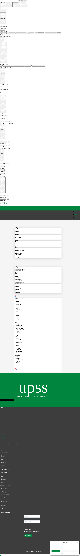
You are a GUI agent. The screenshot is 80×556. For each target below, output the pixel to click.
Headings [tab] (3, 121)
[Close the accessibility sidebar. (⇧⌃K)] (1, 11)
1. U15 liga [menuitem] (17, 257)
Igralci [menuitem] (16, 235)
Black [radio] (2, 115)
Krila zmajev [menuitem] (17, 293)
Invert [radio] (2, 198)
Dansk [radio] (11, 33)
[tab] (0, 121)
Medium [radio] (4, 89)
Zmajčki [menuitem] (16, 230)
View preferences (74, 551)
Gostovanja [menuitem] (17, 289)
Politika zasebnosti (66, 553)
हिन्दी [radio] (27, 33)
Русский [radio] (55, 33)
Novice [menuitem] (16, 227)
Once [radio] (1, 36)
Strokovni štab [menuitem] (18, 237)
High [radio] (7, 195)
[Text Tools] (2, 155)
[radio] (0, 86)
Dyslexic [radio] (7, 163)
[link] (3, 4)
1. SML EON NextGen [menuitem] (19, 254)
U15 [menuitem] (15, 244)
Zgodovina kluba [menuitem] (18, 272)
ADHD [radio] (43, 65)
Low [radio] (5, 195)
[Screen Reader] (2, 76)
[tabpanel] (40, 123)
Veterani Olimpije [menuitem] (18, 280)
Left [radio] (1, 29)
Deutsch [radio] (14, 33)
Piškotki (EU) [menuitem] (3, 462)
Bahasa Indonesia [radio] (31, 33)
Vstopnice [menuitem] (17, 286)
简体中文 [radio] (58, 33)
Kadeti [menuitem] (16, 243)
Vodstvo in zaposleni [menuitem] (19, 270)
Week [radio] (9, 36)
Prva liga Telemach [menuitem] (18, 248)
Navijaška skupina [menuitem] (18, 279)
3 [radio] (3, 26)
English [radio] (1, 33)
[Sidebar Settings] (3, 18)
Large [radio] (9, 145)
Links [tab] (11, 121)
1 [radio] (0, 26)
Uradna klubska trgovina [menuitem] (20, 269)
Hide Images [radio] (3, 202)
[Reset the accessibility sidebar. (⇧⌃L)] (4, 11)
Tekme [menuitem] (16, 238)
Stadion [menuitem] (16, 276)
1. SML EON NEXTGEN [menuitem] (5, 494)
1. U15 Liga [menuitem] (3, 497)
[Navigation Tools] (3, 104)
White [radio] (5, 115)
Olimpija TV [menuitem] (17, 233)
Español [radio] (17, 33)
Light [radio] (8, 198)
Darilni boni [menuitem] (17, 292)
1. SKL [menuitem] (16, 256)
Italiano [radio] (36, 33)
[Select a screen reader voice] (5, 92)
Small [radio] (2, 145)
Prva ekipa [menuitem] (17, 228)
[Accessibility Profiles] (3, 52)
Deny (65, 551)
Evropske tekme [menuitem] (18, 251)
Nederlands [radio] (46, 33)
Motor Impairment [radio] (21, 65)
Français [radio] (21, 33)
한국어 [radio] (43, 33)
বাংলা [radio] (8, 33)
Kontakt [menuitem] (16, 267)
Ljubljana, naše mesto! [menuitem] (19, 282)
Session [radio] (4, 36)
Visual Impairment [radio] (15, 65)
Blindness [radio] (4, 65)
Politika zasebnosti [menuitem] (4, 463)
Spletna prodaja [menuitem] (18, 283)
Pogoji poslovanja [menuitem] (4, 465)
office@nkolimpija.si (61, 215)
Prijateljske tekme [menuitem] (18, 253)
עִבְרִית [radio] (24, 33)
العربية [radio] (5, 33)
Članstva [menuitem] (16, 290)
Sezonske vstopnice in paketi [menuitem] (20, 288)
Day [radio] (7, 36)
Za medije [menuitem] (17, 231)
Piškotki (62, 553)
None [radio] (1, 65)
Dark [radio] (5, 198)
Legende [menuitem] (16, 274)
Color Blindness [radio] (9, 65)
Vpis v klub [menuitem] (17, 246)
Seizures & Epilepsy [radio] (35, 65)
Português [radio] (51, 33)
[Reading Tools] (2, 131)
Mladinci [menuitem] (16, 241)
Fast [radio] (7, 89)
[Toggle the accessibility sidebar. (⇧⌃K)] (0, 8)
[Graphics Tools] (3, 185)
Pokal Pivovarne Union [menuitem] (19, 250)
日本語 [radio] (40, 33)
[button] (77, 542)
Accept (56, 551)
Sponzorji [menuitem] (17, 277)
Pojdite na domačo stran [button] (6, 400)
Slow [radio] (1, 89)
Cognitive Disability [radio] (28, 65)
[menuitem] (17, 264)
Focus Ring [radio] (3, 118)
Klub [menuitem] (16, 266)
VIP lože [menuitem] (16, 259)
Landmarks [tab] (7, 121)
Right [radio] (3, 29)
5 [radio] (6, 26)
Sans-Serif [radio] (3, 163)
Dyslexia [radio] (40, 65)
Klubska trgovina (76, 209)
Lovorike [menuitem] (16, 273)
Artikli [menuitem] (16, 285)
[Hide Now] (2, 39)
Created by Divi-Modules (5, 203)
